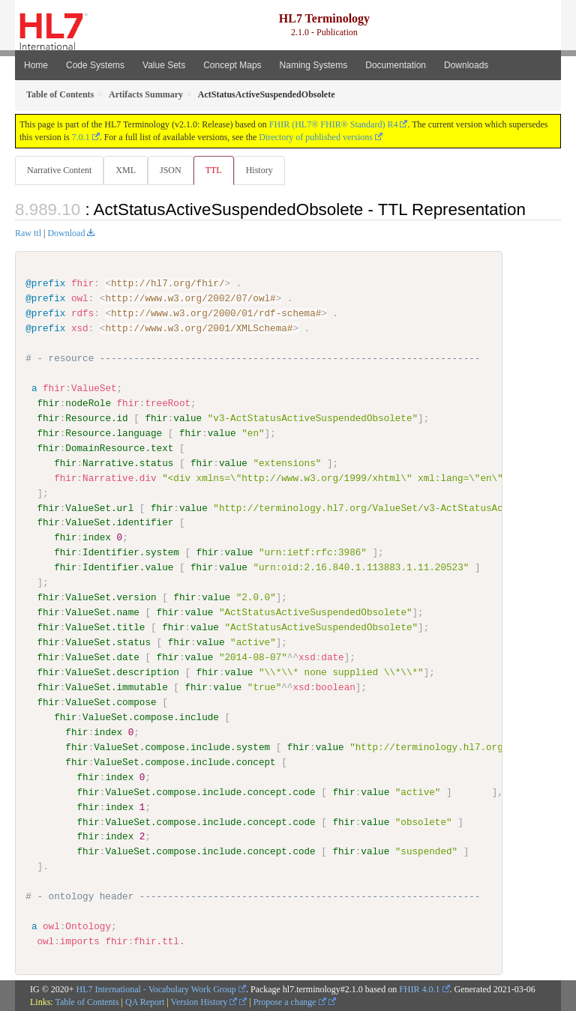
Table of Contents (86, 1001)
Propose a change (290, 1001)
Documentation (395, 65)
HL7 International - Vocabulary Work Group (156, 988)
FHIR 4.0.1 (419, 988)
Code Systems (95, 65)
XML (126, 170)
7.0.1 (81, 137)
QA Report (144, 1001)
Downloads (466, 65)
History (259, 170)
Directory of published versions (316, 137)
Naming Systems (314, 65)
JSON (171, 170)
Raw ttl (28, 233)
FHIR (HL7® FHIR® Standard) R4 (333, 124)
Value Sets (163, 65)
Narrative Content (59, 170)
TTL (214, 170)
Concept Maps (232, 65)
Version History (204, 1001)
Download (66, 233)
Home (36, 65)
